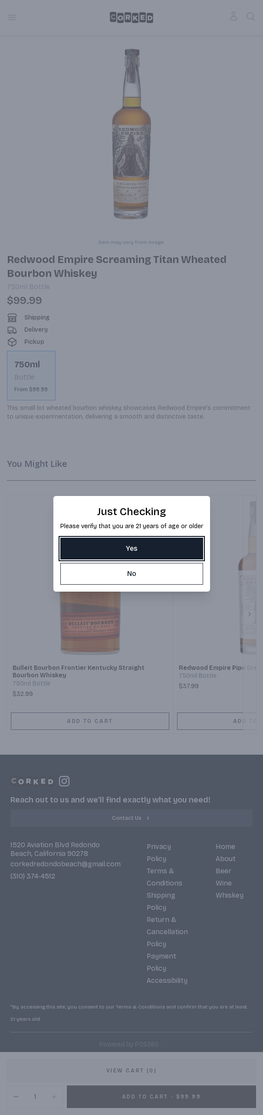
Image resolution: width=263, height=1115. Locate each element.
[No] (131, 574)
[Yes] (131, 548)
